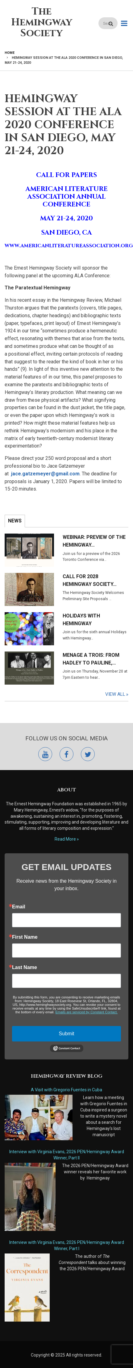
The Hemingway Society (41, 22)
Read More (65, 839)
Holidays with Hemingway (81, 619)
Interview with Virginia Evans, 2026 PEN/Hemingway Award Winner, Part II (66, 1154)
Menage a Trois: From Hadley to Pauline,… (91, 659)
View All (115, 694)
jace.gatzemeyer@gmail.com (45, 474)
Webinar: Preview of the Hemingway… (94, 541)
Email (18, 906)
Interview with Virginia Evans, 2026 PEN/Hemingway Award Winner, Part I (66, 1245)
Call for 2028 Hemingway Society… (90, 580)
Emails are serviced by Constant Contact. (86, 1012)
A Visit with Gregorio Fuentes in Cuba (66, 1089)
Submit (66, 1033)
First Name (25, 937)
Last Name (24, 967)
